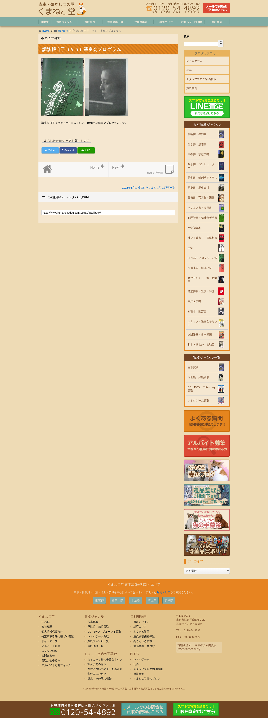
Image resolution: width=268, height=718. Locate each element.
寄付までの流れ (96, 664)
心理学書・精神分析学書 (202, 217)
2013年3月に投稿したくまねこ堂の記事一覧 (148, 187)
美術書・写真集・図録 (201, 197)
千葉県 (135, 600)
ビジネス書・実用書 (200, 207)
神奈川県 (117, 600)
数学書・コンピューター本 (202, 166)
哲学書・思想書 (197, 144)
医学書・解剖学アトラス (202, 177)
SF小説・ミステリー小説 (203, 257)
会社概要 (47, 626)
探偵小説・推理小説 (200, 267)
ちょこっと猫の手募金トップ (104, 659)
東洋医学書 (194, 301)
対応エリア (163, 592)
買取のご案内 (141, 621)
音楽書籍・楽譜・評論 (201, 291)
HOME (46, 30)
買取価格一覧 (95, 645)
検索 (186, 36)
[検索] (220, 43)
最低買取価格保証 (144, 636)
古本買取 (193, 367)
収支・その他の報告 (99, 678)
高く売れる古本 (142, 641)
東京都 (99, 600)
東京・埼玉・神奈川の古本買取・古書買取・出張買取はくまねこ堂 (129, 688)
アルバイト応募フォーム (56, 665)
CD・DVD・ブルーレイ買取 (202, 389)
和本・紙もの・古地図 (201, 344)
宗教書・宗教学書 (198, 154)
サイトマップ (50, 641)
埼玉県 (152, 600)
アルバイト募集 (51, 645)
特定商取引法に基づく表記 (58, 636)
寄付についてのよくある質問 (104, 668)
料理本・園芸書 (197, 311)
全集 (190, 247)
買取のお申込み (51, 660)
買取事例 (63, 30)
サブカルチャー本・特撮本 (202, 280)
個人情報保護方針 (52, 631)
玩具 (189, 69)
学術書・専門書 (197, 134)
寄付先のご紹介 (96, 673)
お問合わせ (48, 655)
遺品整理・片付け (144, 645)
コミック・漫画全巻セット (202, 323)
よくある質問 (141, 631)
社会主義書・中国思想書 (202, 237)
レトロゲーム (194, 60)
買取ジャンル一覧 (98, 641)
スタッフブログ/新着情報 (201, 79)
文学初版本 (194, 227)
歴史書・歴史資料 (198, 187)
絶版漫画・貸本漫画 (200, 334)
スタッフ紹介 (50, 650)
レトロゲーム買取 (198, 400)
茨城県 (169, 600)
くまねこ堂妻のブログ (146, 678)
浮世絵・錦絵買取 (198, 377)
